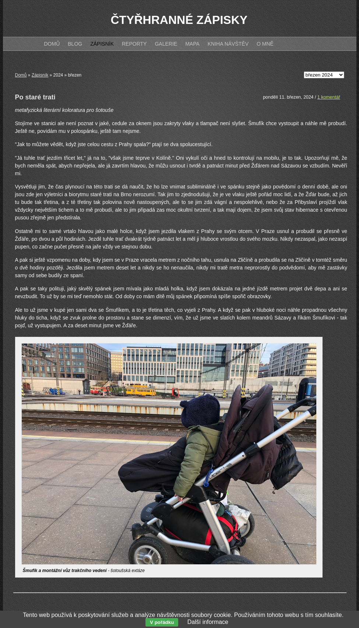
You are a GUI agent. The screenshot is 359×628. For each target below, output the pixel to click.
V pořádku (162, 622)
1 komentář (328, 97)
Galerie (166, 44)
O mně (265, 44)
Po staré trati (35, 97)
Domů (21, 75)
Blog (75, 44)
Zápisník (40, 75)
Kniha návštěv (228, 44)
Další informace (207, 622)
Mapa (192, 44)
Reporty (134, 44)
